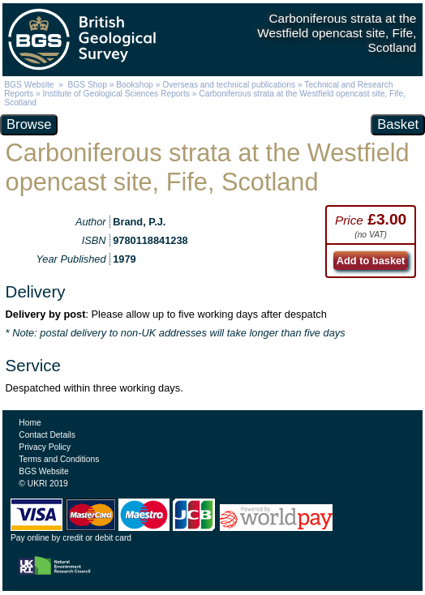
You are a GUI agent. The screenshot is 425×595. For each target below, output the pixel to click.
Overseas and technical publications (228, 84)
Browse (28, 124)
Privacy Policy (45, 447)
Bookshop (134, 84)
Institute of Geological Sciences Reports (115, 93)
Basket (398, 124)
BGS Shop (87, 84)
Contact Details (47, 434)
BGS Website (29, 84)
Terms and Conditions (59, 459)
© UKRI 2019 (43, 483)
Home (30, 422)
